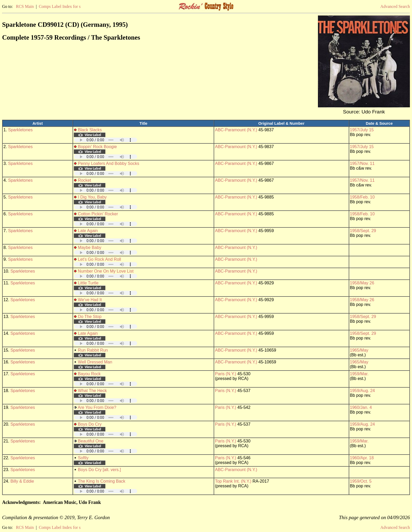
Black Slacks (90, 130)
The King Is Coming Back (101, 481)
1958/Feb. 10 (362, 197)
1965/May (359, 350)
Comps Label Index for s (60, 6)
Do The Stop (90, 316)
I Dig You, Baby (92, 197)
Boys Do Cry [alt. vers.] (99, 469)
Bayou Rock (89, 374)
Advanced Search (395, 6)
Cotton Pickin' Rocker (98, 214)
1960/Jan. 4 (361, 407)
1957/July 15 (362, 130)
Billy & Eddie (22, 481)
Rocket (84, 180)
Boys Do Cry (90, 424)
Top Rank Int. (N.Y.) (233, 481)
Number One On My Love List (106, 271)
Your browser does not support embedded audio (105, 140)
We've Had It (90, 300)
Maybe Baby (89, 247)
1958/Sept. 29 (363, 230)
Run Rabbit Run (93, 350)
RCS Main (25, 6)
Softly (83, 458)
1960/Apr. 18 (362, 458)
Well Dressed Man (95, 362)
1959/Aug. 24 (362, 390)
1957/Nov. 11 (362, 163)
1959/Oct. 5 (361, 481)
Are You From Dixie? (97, 407)
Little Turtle (88, 283)
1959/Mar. (359, 374)
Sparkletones (20, 130)
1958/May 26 (362, 283)
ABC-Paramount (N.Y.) (236, 130)
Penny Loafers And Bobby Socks (108, 163)
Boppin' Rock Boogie (97, 146)
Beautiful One (91, 441)
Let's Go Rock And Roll (99, 259)
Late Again (88, 230)
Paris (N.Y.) (225, 374)
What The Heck (92, 390)
